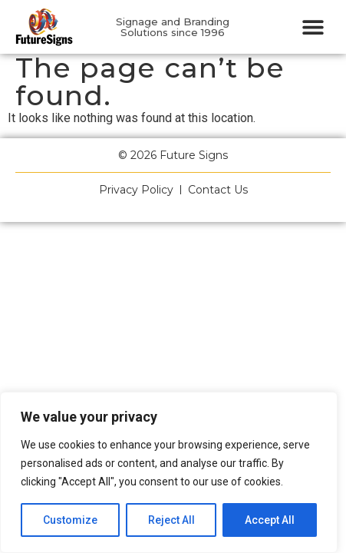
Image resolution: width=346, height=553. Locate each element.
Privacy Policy (136, 190)
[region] (169, 472)
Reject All (171, 520)
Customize (70, 520)
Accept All (270, 520)
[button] (313, 27)
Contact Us (218, 190)
